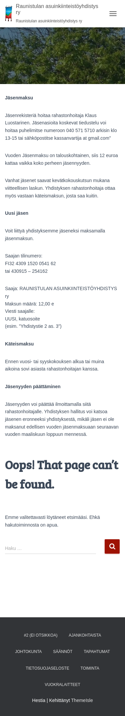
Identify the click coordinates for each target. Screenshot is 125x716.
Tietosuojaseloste (47, 668)
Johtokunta (28, 651)
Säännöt (62, 651)
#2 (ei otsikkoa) (41, 635)
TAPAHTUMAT (97, 651)
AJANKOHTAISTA (85, 635)
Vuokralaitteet (62, 684)
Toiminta (90, 668)
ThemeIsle (82, 700)
